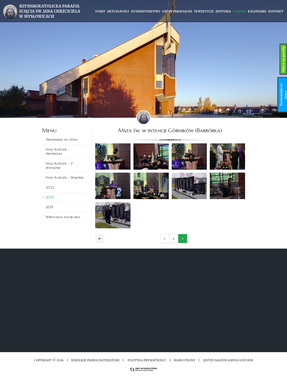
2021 (50, 197)
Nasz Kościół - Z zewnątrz (59, 165)
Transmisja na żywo (62, 139)
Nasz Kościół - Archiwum (57, 151)
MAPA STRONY (184, 360)
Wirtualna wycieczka (63, 217)
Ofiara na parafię (283, 59)
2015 (49, 207)
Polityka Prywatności (146, 360)
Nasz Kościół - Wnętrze (65, 177)
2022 (50, 187)
